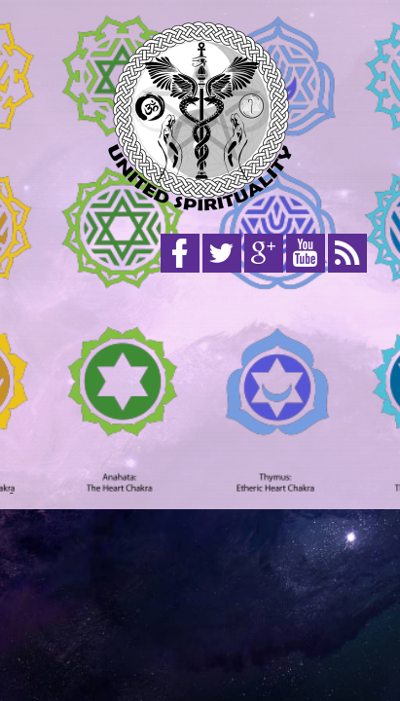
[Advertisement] (200, 387)
